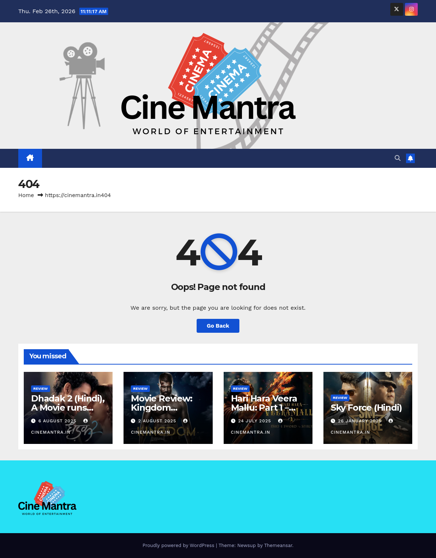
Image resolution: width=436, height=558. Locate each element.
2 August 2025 (158, 420)
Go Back (218, 326)
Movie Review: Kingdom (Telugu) (161, 407)
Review (40, 389)
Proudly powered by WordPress (179, 545)
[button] (398, 158)
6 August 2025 (58, 420)
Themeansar (278, 545)
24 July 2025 (255, 420)
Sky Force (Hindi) (366, 407)
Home (26, 195)
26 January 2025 (361, 420)
